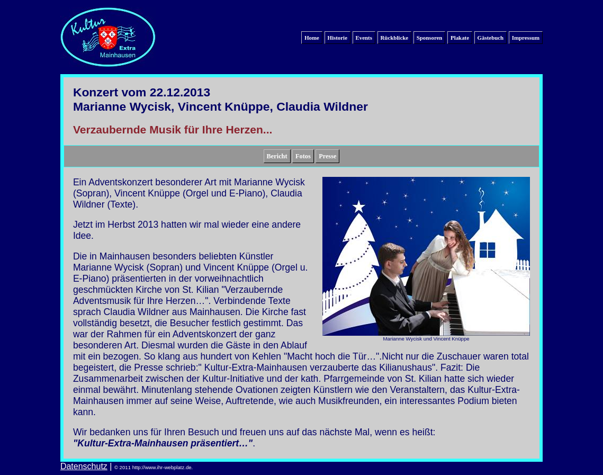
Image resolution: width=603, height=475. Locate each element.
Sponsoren (430, 37)
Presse (327, 156)
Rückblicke (395, 37)
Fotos (303, 156)
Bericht (277, 156)
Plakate (460, 37)
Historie (337, 37)
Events (364, 37)
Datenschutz (83, 466)
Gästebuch (491, 37)
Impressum (525, 37)
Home (311, 37)
